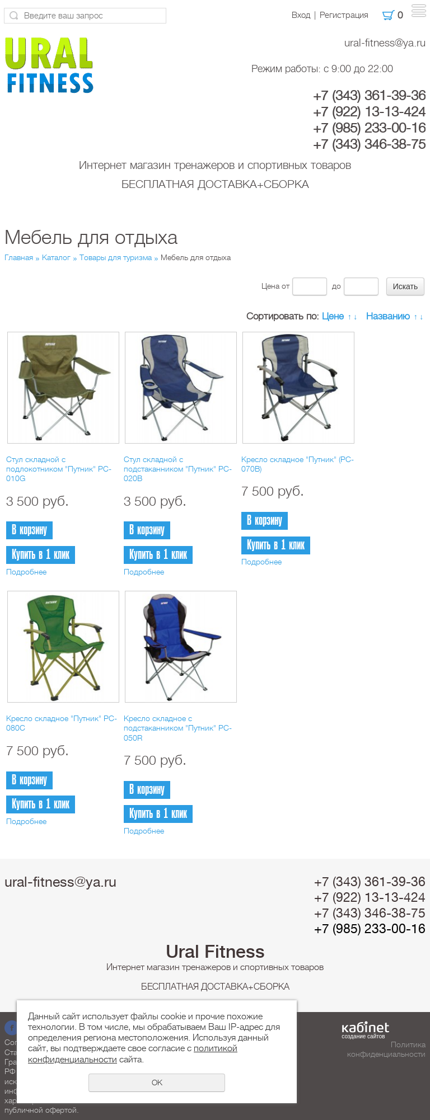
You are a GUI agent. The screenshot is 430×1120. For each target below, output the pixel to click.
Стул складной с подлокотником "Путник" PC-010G (58, 469)
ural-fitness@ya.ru (385, 43)
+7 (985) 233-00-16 (369, 128)
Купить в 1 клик (40, 555)
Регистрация (344, 15)
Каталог (56, 257)
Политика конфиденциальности (386, 1049)
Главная (18, 257)
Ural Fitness (215, 952)
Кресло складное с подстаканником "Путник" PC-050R (178, 728)
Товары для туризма (116, 257)
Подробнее (26, 571)
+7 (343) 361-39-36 (369, 95)
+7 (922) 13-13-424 (369, 112)
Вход (301, 15)
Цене (333, 316)
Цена (270, 285)
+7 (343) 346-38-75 (369, 144)
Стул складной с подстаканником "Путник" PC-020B (178, 469)
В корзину (29, 530)
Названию (388, 316)
